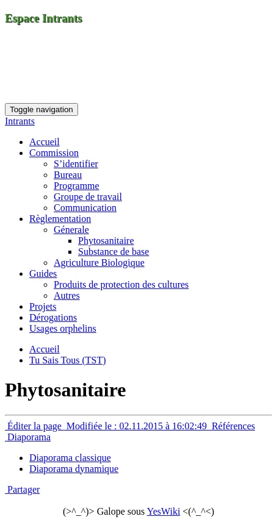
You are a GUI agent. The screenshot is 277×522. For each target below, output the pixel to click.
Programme (76, 186)
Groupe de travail (88, 196)
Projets (42, 306)
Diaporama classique (70, 457)
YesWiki (164, 511)
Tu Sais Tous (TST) (67, 360)
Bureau (68, 175)
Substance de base (113, 251)
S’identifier (76, 164)
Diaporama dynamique (73, 468)
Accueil (44, 142)
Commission (54, 153)
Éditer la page (34, 426)
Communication (85, 207)
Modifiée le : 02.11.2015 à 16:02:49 (136, 426)
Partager (22, 489)
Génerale (71, 229)
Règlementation (60, 218)
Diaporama (28, 437)
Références (232, 426)
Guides (43, 273)
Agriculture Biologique (99, 262)
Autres (67, 295)
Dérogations (53, 317)
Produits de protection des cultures (121, 284)
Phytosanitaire (106, 240)
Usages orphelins (62, 328)
